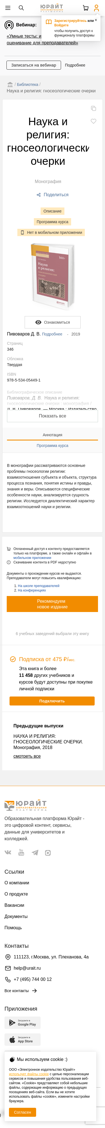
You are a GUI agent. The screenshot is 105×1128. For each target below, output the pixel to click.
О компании (16, 882)
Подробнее (75, 65)
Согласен (22, 1112)
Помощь (13, 927)
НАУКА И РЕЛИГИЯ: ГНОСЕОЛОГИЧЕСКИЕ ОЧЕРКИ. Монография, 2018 (48, 742)
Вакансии (14, 905)
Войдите (61, 25)
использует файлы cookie (29, 1074)
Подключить (52, 701)
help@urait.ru (27, 968)
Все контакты (21, 990)
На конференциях (32, 590)
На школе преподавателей (38, 586)
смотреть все (27, 756)
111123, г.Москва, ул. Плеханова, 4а (51, 957)
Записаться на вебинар (33, 65)
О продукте (16, 894)
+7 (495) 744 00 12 (33, 979)
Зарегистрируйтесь (70, 21)
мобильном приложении (32, 558)
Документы (15, 916)
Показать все (52, 416)
